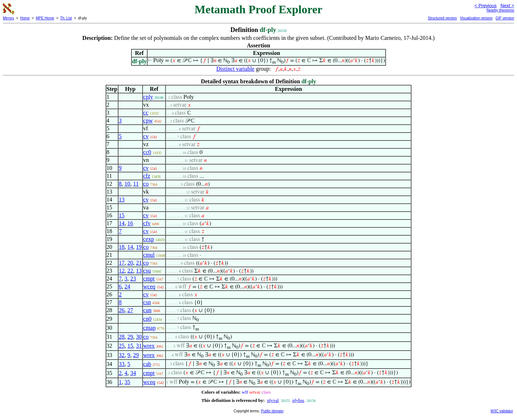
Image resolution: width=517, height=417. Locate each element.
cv (146, 136)
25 (122, 346)
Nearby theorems (500, 10)
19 (139, 247)
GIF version (504, 18)
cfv (146, 223)
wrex (149, 346)
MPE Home (45, 18)
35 (127, 382)
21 (139, 263)
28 (122, 337)
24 (127, 286)
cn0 (147, 319)
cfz (146, 176)
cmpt (149, 278)
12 (122, 271)
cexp (148, 239)
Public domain (272, 411)
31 (139, 346)
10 (127, 184)
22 (130, 271)
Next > (507, 5)
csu (147, 271)
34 (133, 373)
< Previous (485, 5)
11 (136, 184)
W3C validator (501, 411)
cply (148, 97)
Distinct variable (235, 69)
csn (147, 302)
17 (122, 263)
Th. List (66, 18)
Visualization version (476, 18)
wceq (149, 286)
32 (122, 355)
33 (122, 364)
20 (130, 263)
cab (147, 364)
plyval (273, 400)
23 (133, 278)
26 (122, 310)
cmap (149, 328)
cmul (149, 255)
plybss (298, 400)
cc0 (147, 152)
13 (122, 199)
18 (122, 247)
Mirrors (8, 18)
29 (130, 337)
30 (139, 337)
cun (147, 310)
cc (145, 113)
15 (122, 215)
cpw (148, 120)
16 (130, 223)
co (146, 184)
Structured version (442, 18)
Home (25, 18)
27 (130, 310)
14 (122, 223)
